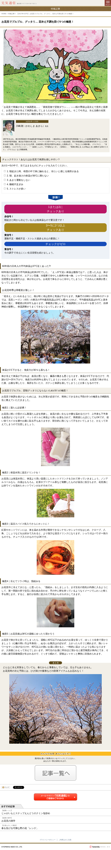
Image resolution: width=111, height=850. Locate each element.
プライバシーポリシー (48, 840)
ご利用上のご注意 (65, 840)
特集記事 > (12, 13)
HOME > (4, 13)
